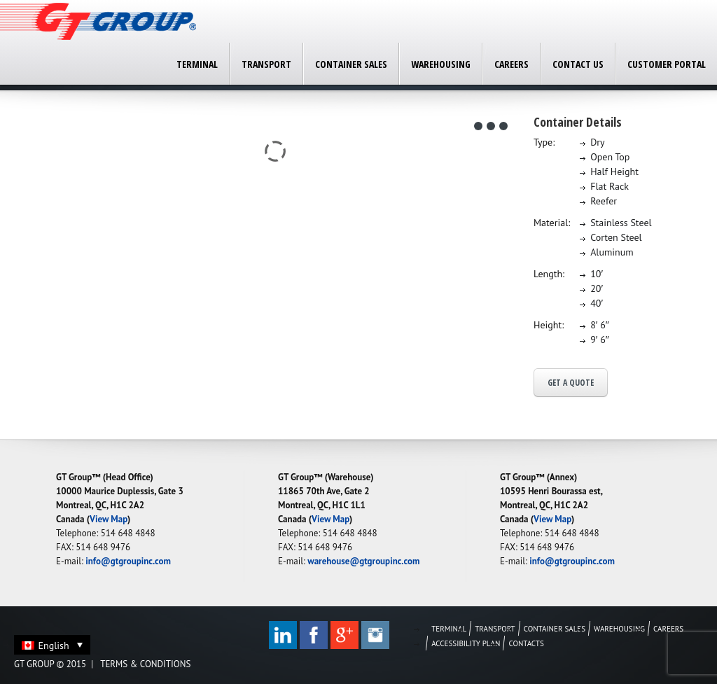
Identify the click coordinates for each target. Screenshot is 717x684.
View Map (108, 519)
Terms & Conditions (145, 664)
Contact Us (578, 64)
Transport (266, 64)
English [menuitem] (54, 645)
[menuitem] (52, 645)
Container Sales (351, 64)
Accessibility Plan (465, 643)
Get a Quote (571, 383)
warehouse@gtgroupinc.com (363, 561)
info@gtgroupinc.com (128, 561)
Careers (511, 64)
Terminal (197, 64)
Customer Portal (666, 64)
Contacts (525, 643)
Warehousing (441, 64)
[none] (52, 645)
